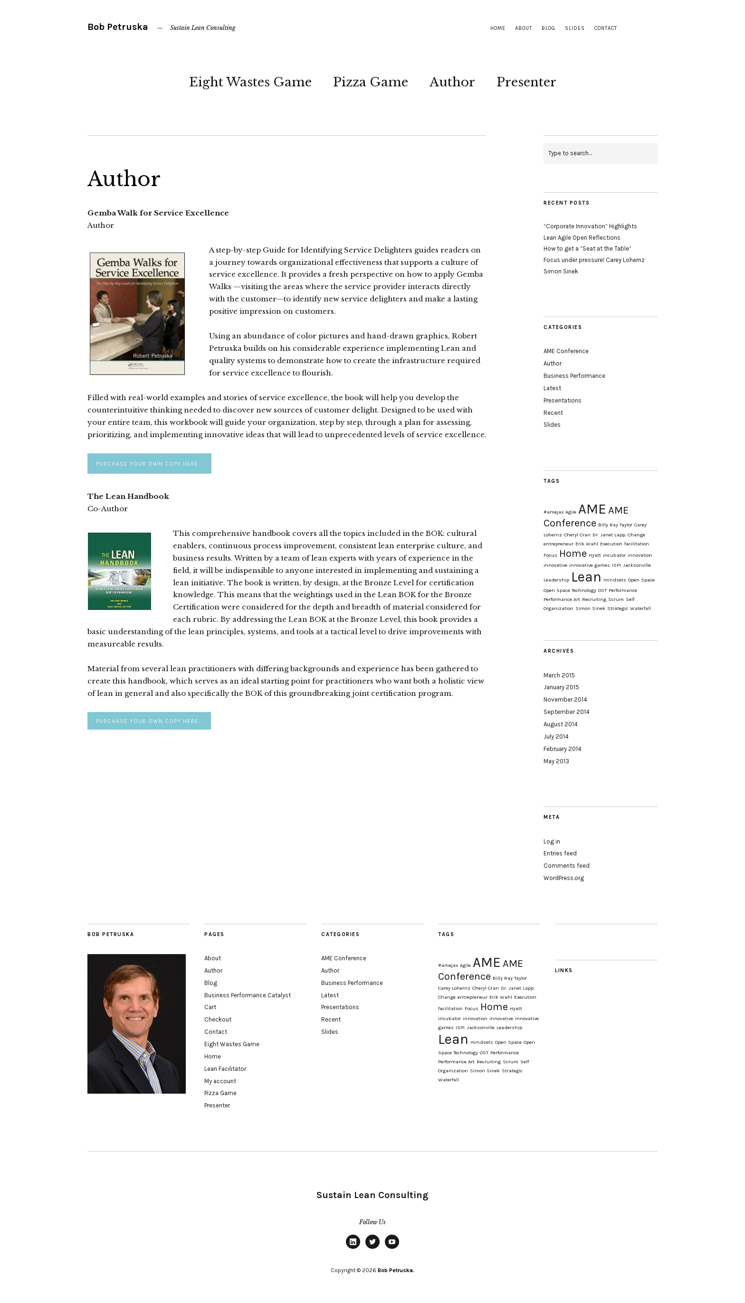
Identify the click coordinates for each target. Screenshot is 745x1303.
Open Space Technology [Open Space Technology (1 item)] (570, 590)
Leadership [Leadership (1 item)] (556, 580)
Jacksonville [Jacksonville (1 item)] (637, 565)
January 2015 (561, 687)
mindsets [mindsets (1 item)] (614, 580)
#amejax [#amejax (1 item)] (554, 512)
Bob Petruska (117, 26)
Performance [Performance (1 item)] (623, 590)
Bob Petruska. (396, 1270)
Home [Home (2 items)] (573, 553)
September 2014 (567, 711)
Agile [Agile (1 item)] (570, 512)
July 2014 (556, 736)
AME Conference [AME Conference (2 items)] (586, 516)
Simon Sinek (561, 271)
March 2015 (559, 675)
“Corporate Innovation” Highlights (590, 226)
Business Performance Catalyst (247, 995)
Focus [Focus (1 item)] (550, 555)
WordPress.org (564, 877)
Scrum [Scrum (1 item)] (616, 599)
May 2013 (556, 761)
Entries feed (560, 853)
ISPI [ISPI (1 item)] (616, 565)
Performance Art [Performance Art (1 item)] (562, 599)
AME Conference (566, 351)
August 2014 (561, 724)
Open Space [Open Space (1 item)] (641, 580)
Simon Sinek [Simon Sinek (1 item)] (590, 608)
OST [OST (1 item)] (602, 590)
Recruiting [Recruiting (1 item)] (594, 599)
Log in (552, 841)
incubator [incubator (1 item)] (614, 555)
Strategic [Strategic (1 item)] (617, 608)
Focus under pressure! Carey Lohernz (594, 259)
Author (452, 82)
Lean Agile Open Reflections (582, 237)
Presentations (563, 400)
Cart (210, 1007)
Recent (553, 412)
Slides (575, 28)
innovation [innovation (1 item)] (640, 555)
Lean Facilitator (225, 1068)
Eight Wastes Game (250, 82)
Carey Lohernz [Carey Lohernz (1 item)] (454, 988)
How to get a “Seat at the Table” (587, 248)
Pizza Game (370, 82)
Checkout (217, 1019)
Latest (552, 388)
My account (220, 1081)
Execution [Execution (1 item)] (611, 544)
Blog (548, 28)
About (523, 28)
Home (498, 28)
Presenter (526, 82)
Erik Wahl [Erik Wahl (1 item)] (586, 544)
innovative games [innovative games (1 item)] (589, 565)
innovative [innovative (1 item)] (555, 565)
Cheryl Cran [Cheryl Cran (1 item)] (577, 535)
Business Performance (574, 375)
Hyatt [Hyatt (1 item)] (595, 555)
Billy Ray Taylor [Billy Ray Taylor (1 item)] (615, 525)
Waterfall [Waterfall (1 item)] (640, 608)
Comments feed (567, 865)
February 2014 (563, 748)
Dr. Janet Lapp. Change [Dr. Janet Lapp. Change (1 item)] (618, 535)
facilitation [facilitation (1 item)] (636, 544)
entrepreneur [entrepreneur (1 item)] (558, 544)
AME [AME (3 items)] (592, 509)
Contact (605, 28)
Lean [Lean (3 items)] (586, 577)
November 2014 (565, 699)
